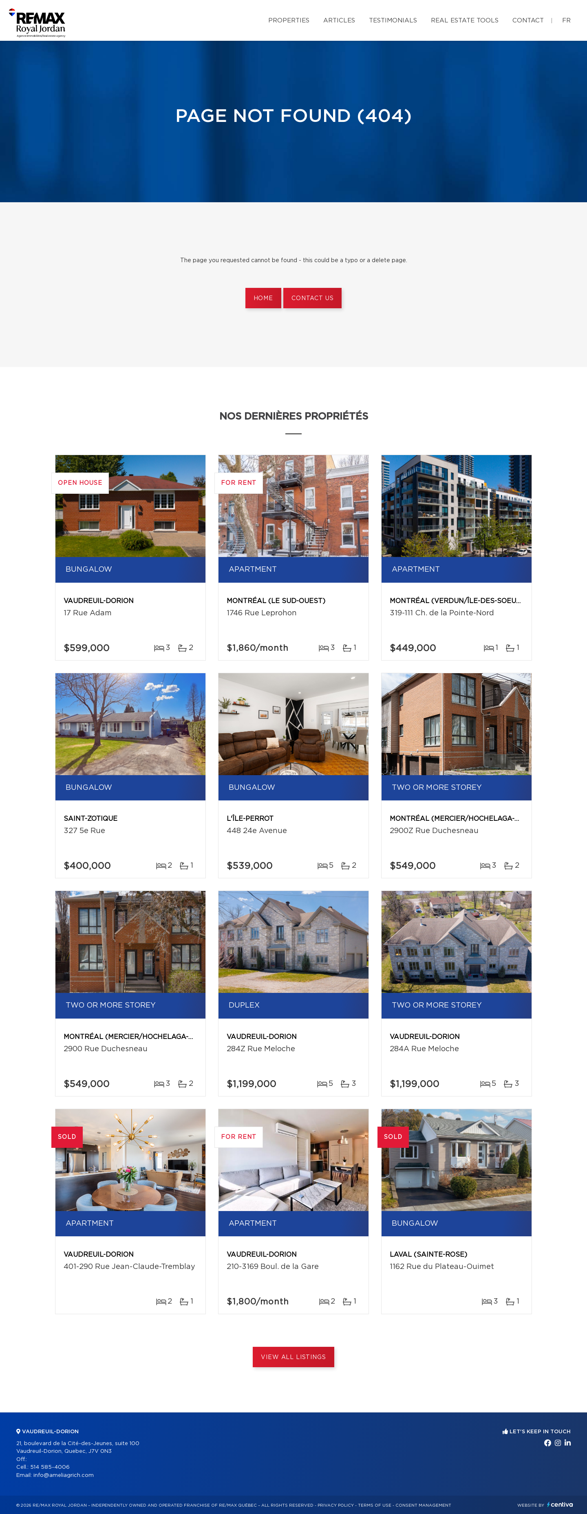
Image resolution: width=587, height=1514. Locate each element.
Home (263, 298)
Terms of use (374, 1505)
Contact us (312, 298)
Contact (528, 21)
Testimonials (393, 21)
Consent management (423, 1505)
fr (566, 21)
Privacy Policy (336, 1505)
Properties (288, 21)
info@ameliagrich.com (63, 1475)
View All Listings (293, 1357)
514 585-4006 (50, 1467)
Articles (339, 21)
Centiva (560, 1504)
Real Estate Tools (465, 21)
